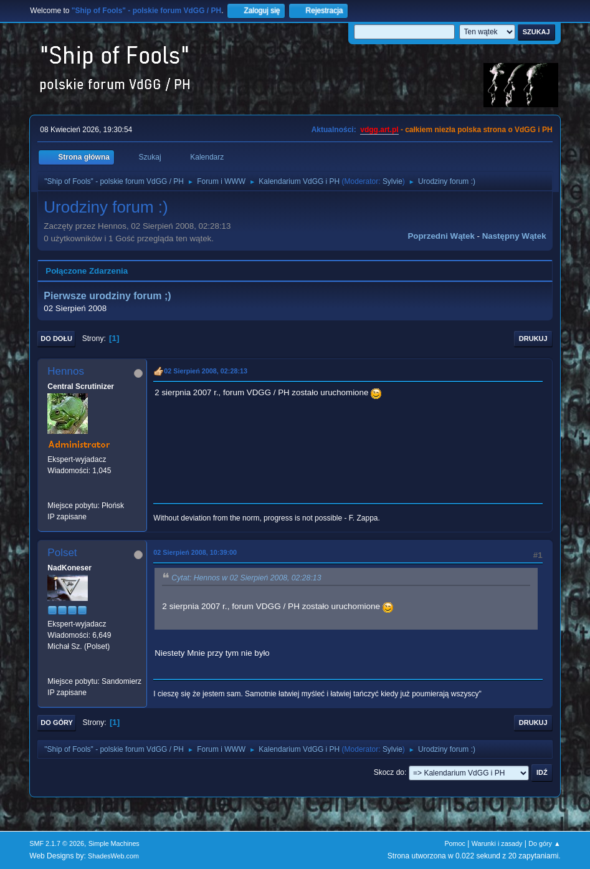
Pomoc (454, 843)
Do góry (56, 722)
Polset (62, 553)
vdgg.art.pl (379, 129)
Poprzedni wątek (440, 236)
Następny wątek (514, 236)
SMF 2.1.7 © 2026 (56, 843)
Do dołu (56, 338)
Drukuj (533, 338)
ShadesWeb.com (113, 856)
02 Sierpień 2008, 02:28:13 (205, 371)
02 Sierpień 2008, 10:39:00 (195, 552)
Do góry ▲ (544, 843)
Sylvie (392, 181)
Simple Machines (114, 843)
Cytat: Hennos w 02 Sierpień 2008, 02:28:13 (246, 578)
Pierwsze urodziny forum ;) (107, 295)
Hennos (65, 371)
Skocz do (389, 772)
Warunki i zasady (497, 843)
